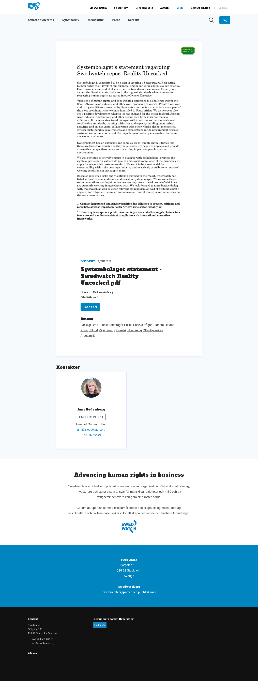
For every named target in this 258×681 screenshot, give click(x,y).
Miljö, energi (107, 330)
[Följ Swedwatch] (224, 20)
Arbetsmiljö (88, 335)
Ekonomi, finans (163, 325)
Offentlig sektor (153, 330)
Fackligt (86, 325)
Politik (128, 325)
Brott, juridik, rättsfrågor (107, 325)
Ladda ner (90, 307)
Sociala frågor (142, 325)
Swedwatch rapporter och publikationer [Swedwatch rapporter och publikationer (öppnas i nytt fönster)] (129, 592)
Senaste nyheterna (41, 20)
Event (116, 20)
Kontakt (133, 20)
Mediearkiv (95, 20)
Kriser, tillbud (89, 330)
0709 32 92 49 (91, 435)
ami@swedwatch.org (91, 429)
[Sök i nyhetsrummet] (211, 20)
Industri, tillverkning (129, 330)
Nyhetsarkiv (70, 20)
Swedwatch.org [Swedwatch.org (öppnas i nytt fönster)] (129, 586)
